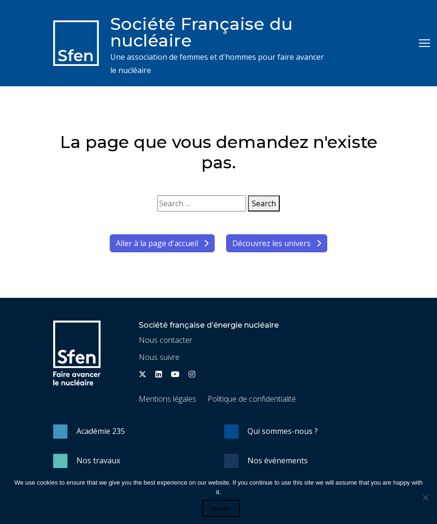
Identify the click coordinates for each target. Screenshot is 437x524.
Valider (221, 508)
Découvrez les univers (276, 243)
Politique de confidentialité (252, 399)
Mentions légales (167, 399)
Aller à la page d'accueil (162, 243)
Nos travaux (98, 460)
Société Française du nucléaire (201, 32)
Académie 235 (100, 431)
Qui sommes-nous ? (282, 431)
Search (264, 203)
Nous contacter (165, 340)
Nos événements (277, 460)
